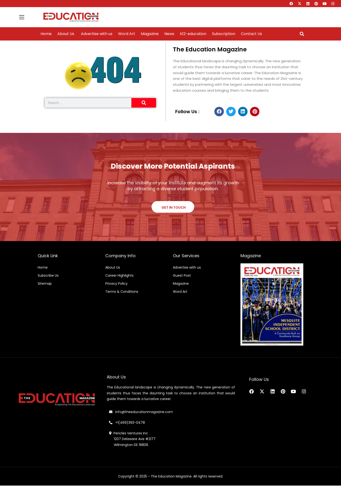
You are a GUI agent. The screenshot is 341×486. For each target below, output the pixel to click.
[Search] (143, 103)
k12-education (193, 34)
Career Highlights (119, 276)
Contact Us (251, 34)
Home (46, 34)
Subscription (223, 34)
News (169, 34)
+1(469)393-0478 (129, 423)
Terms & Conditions (121, 292)
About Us (65, 34)
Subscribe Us (48, 276)
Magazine (150, 34)
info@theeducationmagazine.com (141, 412)
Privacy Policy (116, 284)
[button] (302, 34)
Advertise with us (96, 34)
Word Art (126, 34)
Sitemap (45, 284)
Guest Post (182, 276)
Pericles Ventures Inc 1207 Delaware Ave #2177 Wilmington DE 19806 (132, 439)
